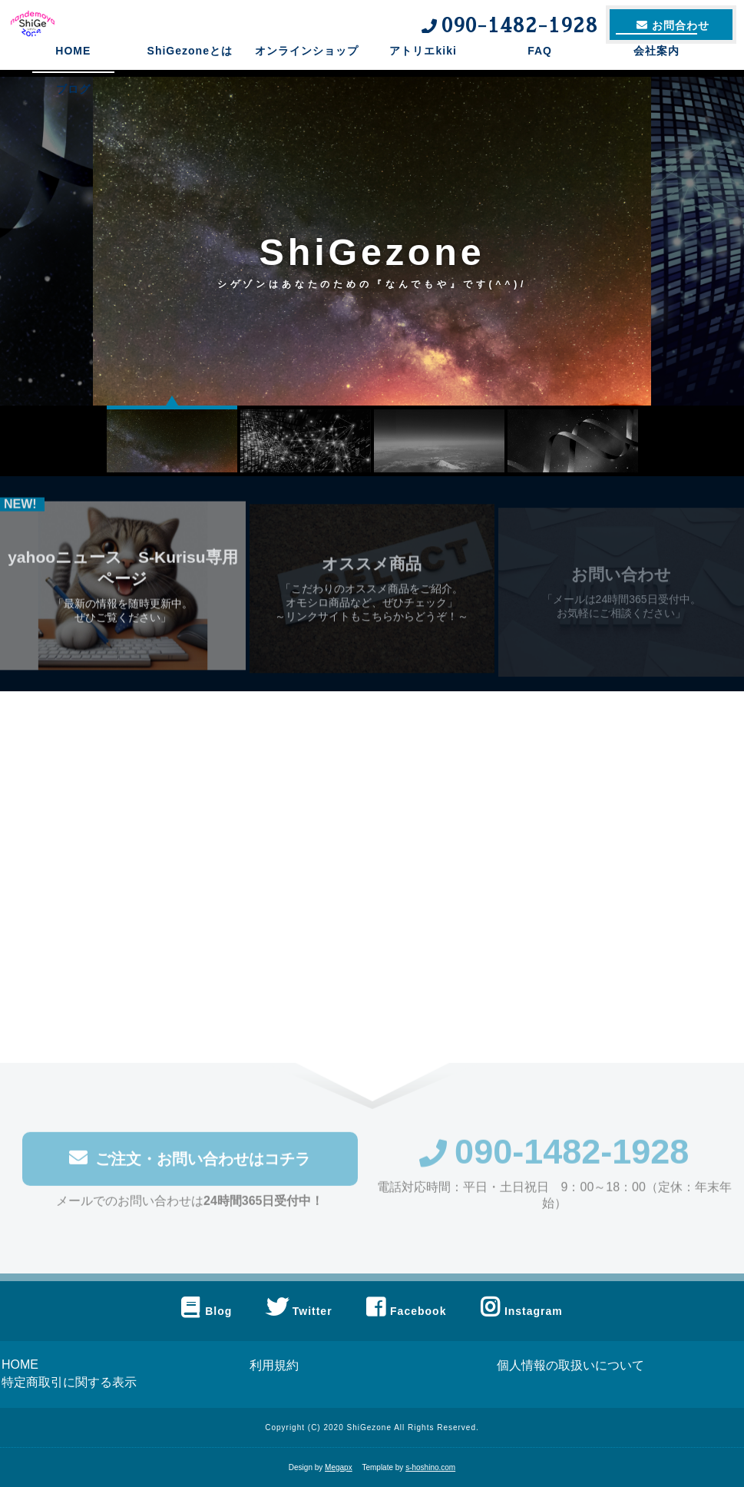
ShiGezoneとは (190, 73)
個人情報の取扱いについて (570, 1365)
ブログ (73, 111)
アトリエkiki (422, 73)
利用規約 (274, 1365)
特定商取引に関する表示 (69, 1382)
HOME (73, 73)
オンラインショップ (307, 73)
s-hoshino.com (430, 1467)
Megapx (338, 1467)
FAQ (539, 73)
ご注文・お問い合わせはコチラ (189, 1163)
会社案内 (656, 73)
